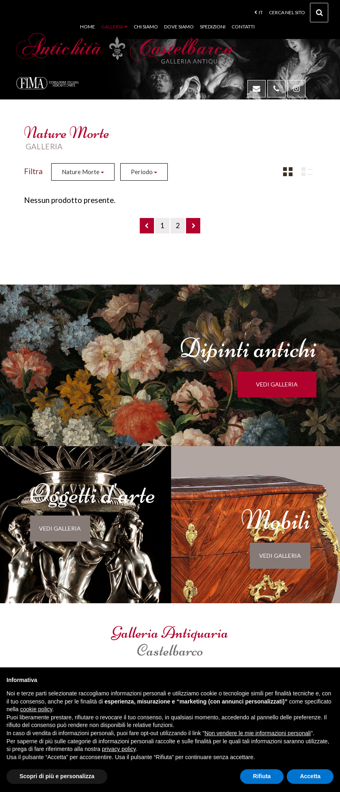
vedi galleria (282, 384)
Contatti (243, 27)
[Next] (193, 225)
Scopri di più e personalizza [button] (56, 776)
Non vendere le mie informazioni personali (257, 733)
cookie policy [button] (36, 709)
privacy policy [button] (119, 749)
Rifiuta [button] (262, 776)
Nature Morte (83, 171)
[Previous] (147, 225)
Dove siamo (179, 27)
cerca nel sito (298, 15)
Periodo (144, 171)
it (258, 12)
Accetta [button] (310, 776)
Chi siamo (146, 27)
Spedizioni (212, 27)
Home (87, 27)
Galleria (114, 27)
